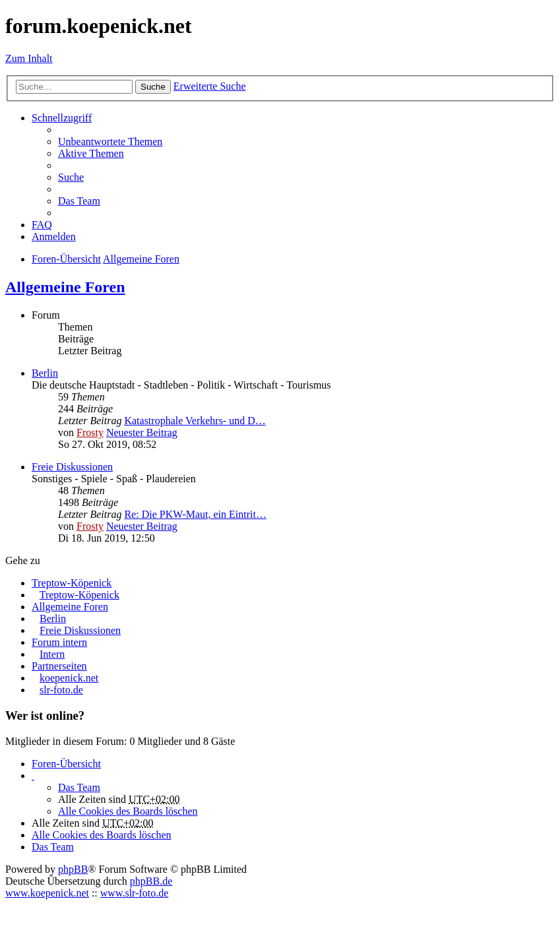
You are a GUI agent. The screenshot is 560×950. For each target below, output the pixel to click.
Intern (52, 654)
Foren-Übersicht (66, 763)
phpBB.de (151, 881)
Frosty (90, 432)
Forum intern (59, 642)
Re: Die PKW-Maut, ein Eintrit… (195, 514)
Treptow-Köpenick (71, 582)
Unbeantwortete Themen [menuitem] (110, 141)
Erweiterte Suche (209, 86)
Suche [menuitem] (71, 177)
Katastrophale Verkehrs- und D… (194, 420)
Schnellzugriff (62, 117)
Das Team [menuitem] (79, 200)
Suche (153, 87)
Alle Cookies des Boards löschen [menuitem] (128, 811)
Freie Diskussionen (72, 466)
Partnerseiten (59, 666)
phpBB (73, 869)
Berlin (45, 373)
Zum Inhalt (29, 58)
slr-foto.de (61, 689)
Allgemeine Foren (65, 287)
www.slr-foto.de (134, 893)
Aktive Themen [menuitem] (91, 153)
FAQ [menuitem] (42, 224)
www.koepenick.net (47, 893)
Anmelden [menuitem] (54, 236)
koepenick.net (69, 677)
